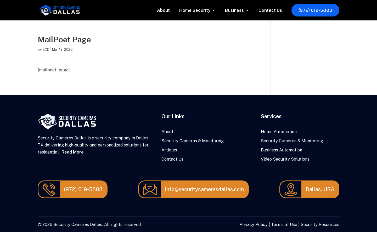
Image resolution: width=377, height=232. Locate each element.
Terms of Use (284, 224)
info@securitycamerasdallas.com (205, 189)
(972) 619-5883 (315, 10)
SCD (45, 50)
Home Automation (279, 131)
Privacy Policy (253, 224)
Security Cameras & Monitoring (192, 140)
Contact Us (270, 10)
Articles (169, 150)
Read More (72, 152)
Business (234, 10)
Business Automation (281, 150)
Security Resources (320, 224)
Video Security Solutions (285, 159)
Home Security (194, 10)
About (163, 10)
